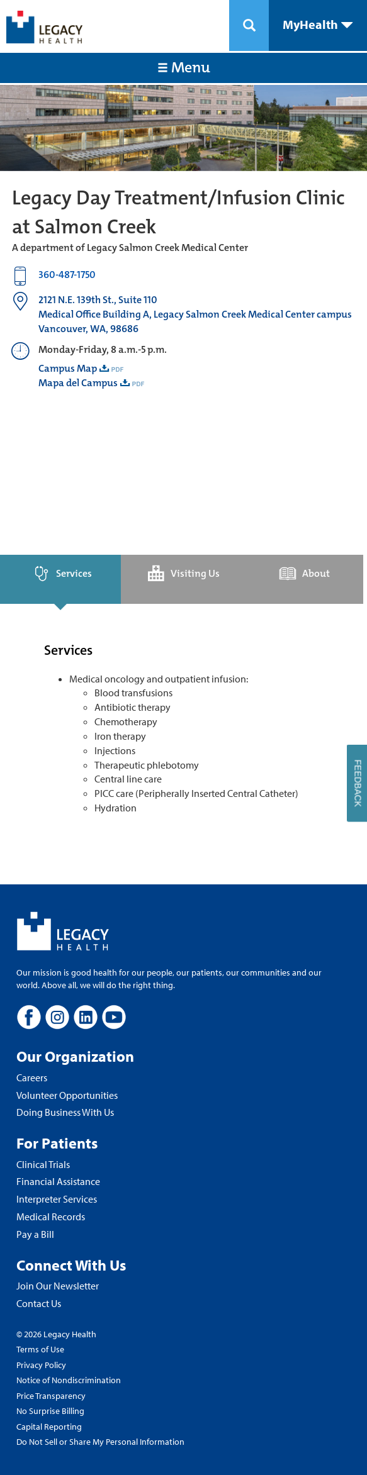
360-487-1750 (67, 274)
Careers (31, 1077)
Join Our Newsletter (57, 1285)
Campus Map (67, 368)
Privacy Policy (41, 1365)
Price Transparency (51, 1395)
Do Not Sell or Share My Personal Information (100, 1441)
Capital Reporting (49, 1426)
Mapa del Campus (78, 382)
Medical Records (50, 1216)
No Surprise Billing (50, 1411)
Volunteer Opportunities (67, 1095)
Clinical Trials (43, 1164)
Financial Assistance (58, 1181)
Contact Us (38, 1303)
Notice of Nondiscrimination (68, 1380)
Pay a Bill (35, 1234)
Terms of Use (40, 1349)
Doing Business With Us (65, 1112)
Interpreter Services (56, 1199)
